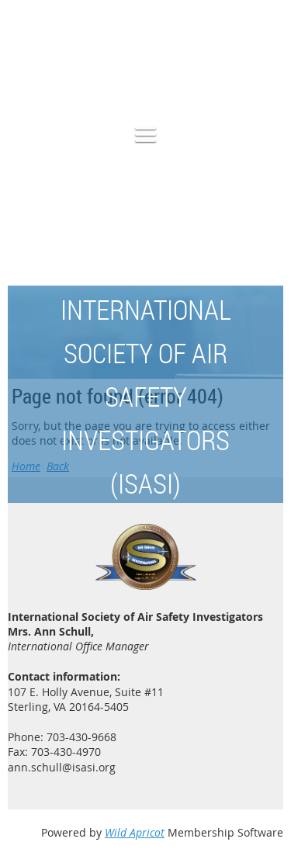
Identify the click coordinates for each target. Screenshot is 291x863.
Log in (267, 68)
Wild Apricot (135, 832)
